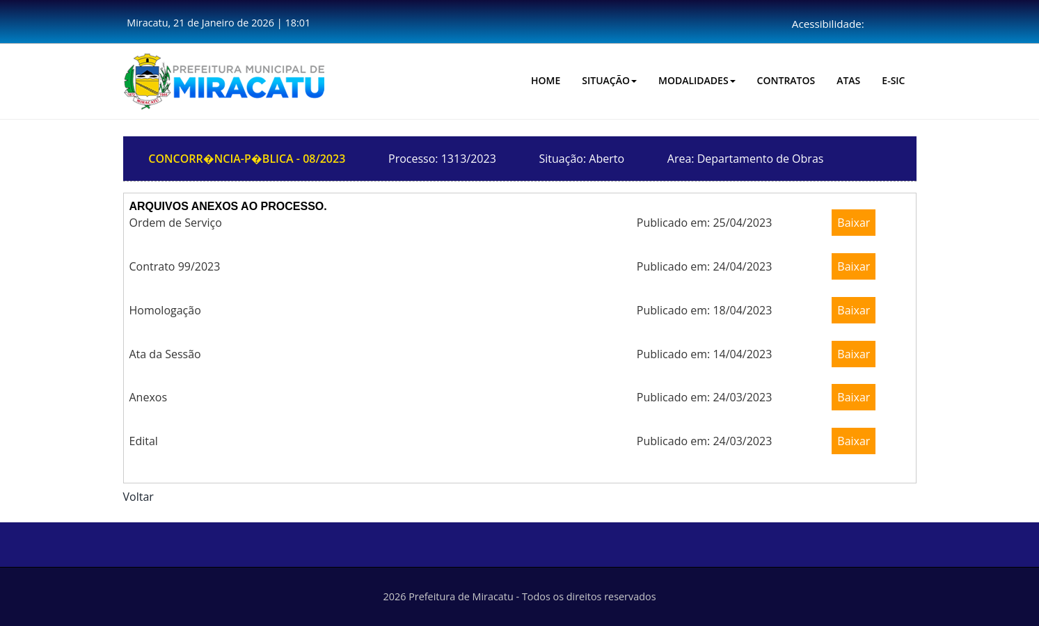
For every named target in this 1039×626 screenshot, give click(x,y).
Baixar (853, 222)
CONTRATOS (786, 80)
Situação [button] (609, 80)
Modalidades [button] (697, 80)
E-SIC (893, 80)
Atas (848, 80)
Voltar (138, 496)
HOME (545, 80)
